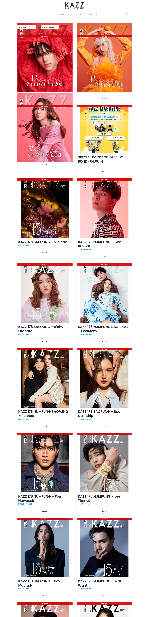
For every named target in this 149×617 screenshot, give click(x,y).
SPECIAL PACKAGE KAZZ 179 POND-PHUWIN (100, 159)
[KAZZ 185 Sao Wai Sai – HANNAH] (104, 57)
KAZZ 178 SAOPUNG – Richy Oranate (40, 328)
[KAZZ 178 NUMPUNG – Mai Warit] (104, 547)
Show (48, 27)
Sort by (22, 27)
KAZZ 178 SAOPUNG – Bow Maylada (39, 583)
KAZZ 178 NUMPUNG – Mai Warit (99, 583)
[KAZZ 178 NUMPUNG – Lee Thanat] (104, 462)
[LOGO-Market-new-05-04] (74, 3)
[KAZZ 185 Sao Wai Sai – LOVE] (45, 127)
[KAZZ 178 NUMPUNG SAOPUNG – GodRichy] (104, 293)
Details (105, 98)
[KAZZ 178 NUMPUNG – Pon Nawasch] (45, 462)
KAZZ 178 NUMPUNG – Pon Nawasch (39, 498)
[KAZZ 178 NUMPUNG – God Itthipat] (104, 208)
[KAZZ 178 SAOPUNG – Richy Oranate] (45, 293)
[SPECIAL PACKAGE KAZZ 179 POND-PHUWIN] (104, 129)
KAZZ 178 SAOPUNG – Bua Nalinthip (99, 413)
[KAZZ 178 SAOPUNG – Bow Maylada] (45, 547)
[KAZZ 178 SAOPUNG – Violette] (45, 208)
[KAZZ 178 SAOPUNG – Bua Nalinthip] (104, 378)
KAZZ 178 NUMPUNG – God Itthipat (99, 244)
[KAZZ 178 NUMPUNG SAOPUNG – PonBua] (45, 378)
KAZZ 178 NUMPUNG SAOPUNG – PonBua (43, 413)
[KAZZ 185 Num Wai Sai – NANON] (45, 57)
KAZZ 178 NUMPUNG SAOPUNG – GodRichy (103, 328)
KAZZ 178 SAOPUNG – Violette (42, 241)
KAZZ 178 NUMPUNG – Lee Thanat (99, 498)
